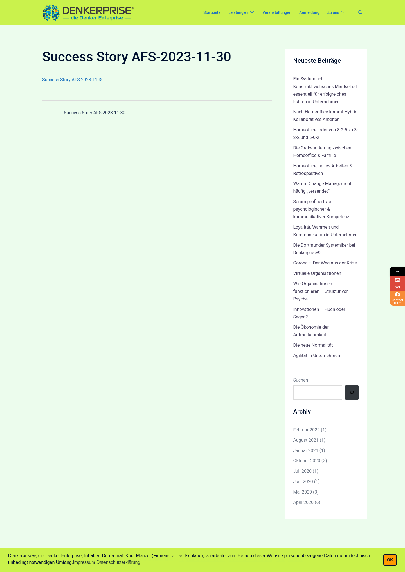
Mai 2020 (302, 492)
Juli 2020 (302, 471)
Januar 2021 (305, 450)
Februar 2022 (306, 429)
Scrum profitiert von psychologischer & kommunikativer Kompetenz (321, 209)
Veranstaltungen (276, 12)
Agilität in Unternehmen (316, 355)
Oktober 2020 (306, 460)
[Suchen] (352, 392)
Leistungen (238, 12)
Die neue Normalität (313, 345)
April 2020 (303, 502)
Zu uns (333, 12)
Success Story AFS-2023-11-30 (73, 79)
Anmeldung (309, 12)
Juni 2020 (303, 481)
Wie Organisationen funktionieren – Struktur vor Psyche (320, 291)
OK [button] (390, 560)
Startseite (211, 12)
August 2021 (306, 440)
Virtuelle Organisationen (317, 273)
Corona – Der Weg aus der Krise (325, 263)
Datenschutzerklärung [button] (118, 562)
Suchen (300, 380)
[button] (360, 12)
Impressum (84, 562)
